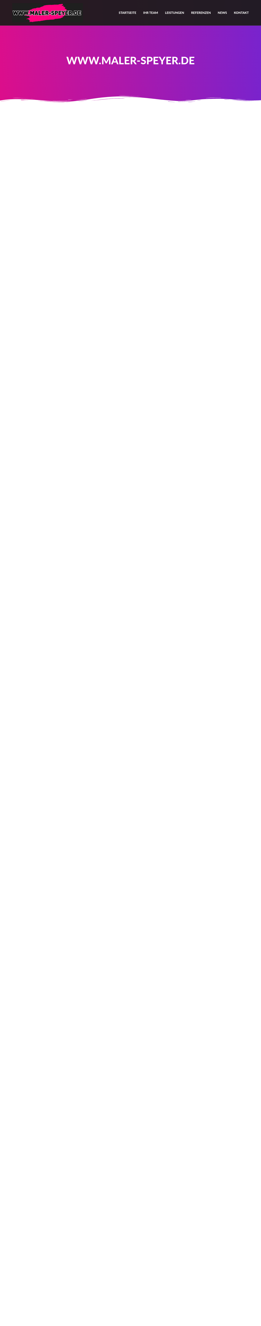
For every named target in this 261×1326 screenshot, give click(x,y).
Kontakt (241, 12)
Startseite (127, 12)
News (222, 12)
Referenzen (201, 12)
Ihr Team (150, 12)
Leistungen (174, 12)
